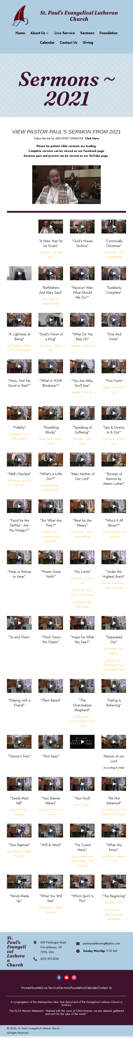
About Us (36, 988)
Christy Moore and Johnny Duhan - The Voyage (82, 861)
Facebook (89, 151)
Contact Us (105, 988)
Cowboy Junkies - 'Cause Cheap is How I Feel (82, 721)
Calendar (91, 988)
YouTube (94, 156)
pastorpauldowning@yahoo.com (101, 943)
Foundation (78, 988)
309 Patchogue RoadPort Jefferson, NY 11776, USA (53, 947)
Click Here (92, 138)
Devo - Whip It (82, 805)
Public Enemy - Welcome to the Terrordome (114, 914)
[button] (47, 33)
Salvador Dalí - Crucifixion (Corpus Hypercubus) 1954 (113, 665)
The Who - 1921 (114, 902)
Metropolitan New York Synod (55, 1002)
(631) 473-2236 (49, 959)
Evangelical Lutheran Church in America (91, 1003)
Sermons (64, 988)
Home (25, 988)
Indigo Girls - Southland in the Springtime (50, 536)
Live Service (50, 988)
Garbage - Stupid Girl (82, 346)
